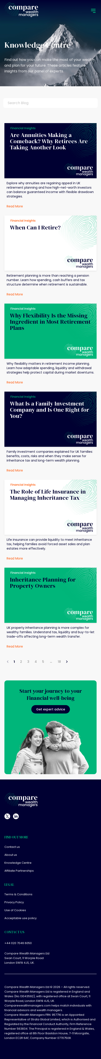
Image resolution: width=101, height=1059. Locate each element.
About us (10, 855)
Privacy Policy (14, 902)
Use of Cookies (15, 910)
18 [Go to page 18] (59, 661)
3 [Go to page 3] (28, 661)
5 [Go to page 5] (43, 661)
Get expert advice (50, 709)
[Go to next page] (66, 661)
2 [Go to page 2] (21, 661)
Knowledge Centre (18, 863)
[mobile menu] (93, 11)
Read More (15, 206)
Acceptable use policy (20, 918)
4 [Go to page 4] (36, 661)
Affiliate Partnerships (19, 871)
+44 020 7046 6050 (18, 943)
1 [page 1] (14, 661)
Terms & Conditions (18, 894)
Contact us (12, 847)
